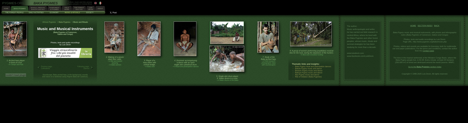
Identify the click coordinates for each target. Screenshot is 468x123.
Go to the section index (424, 67)
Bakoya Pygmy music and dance (308, 73)
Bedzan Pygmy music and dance (308, 71)
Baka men (151, 66)
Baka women (116, 65)
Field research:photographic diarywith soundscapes (269, 63)
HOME (6, 8)
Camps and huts (17, 64)
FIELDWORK (66, 8)
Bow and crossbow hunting (313, 55)
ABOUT (100, 8)
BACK (436, 26)
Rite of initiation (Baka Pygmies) (308, 77)
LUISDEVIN (90, 8)
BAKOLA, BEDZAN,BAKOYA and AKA (38, 8)
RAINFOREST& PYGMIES (54, 8)
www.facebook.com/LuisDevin (360, 56)
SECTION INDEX (425, 26)
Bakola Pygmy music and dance (308, 68)
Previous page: (46, 67)
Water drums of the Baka (228, 80)
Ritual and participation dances (187, 66)
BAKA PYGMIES (20, 8)
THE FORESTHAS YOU (79, 8)
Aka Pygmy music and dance (307, 75)
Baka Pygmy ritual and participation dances (313, 66)
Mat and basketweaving (116, 62)
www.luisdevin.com (355, 53)
